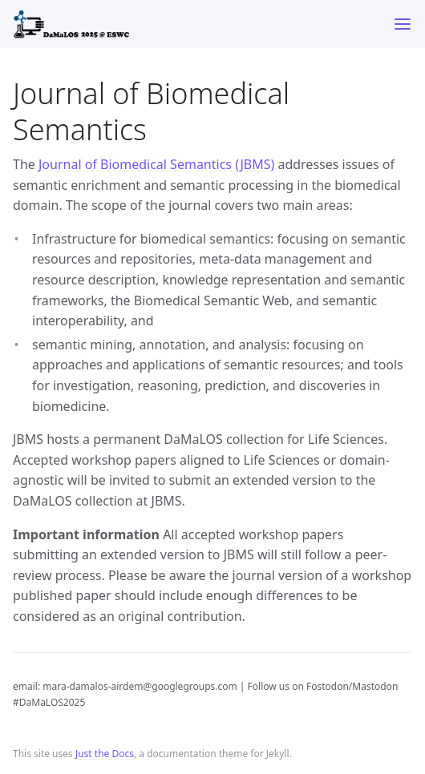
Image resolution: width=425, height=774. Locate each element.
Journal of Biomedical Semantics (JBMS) (156, 164)
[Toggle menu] (402, 24)
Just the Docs (104, 753)
